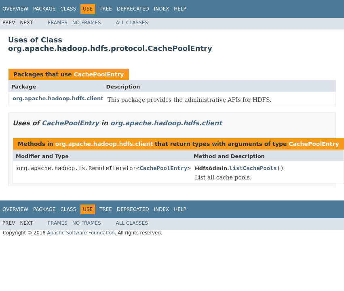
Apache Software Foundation (80, 233)
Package (44, 9)
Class (68, 9)
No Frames (86, 22)
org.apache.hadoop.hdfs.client (58, 98)
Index (161, 9)
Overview (15, 9)
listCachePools (253, 168)
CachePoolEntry (99, 74)
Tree (105, 9)
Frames (58, 22)
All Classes (132, 22)
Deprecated (133, 9)
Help (180, 9)
